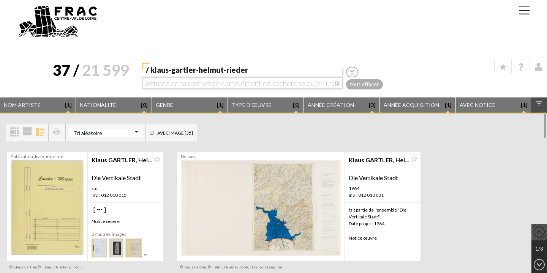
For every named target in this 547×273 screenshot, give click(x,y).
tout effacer (364, 84)
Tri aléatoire (88, 133)
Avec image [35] (175, 133)
